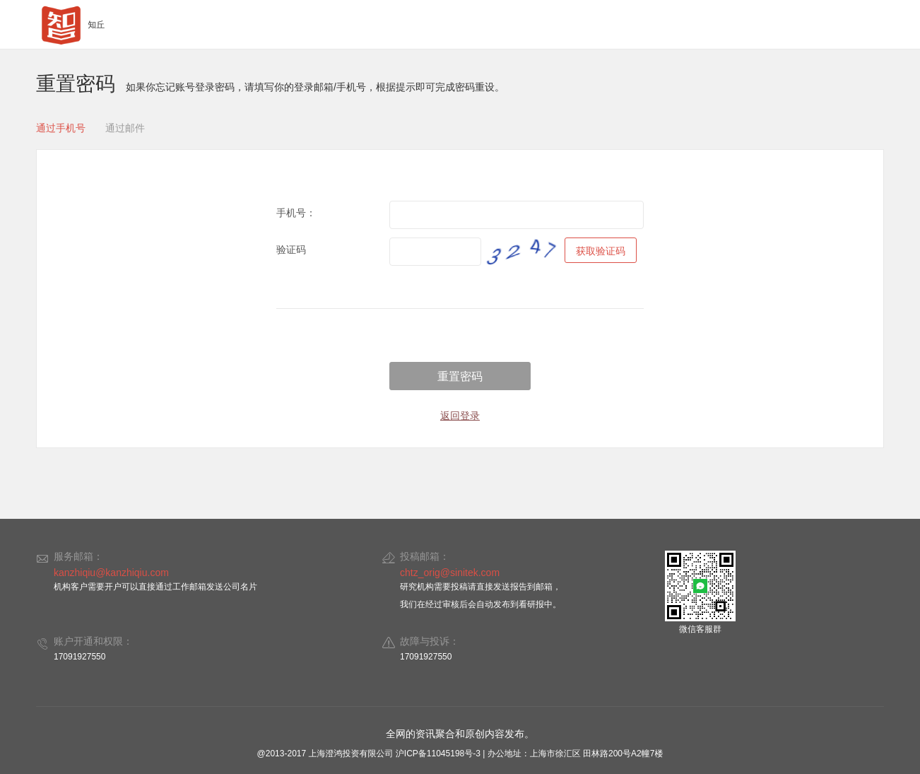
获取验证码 (600, 251)
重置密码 (460, 376)
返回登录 (460, 415)
